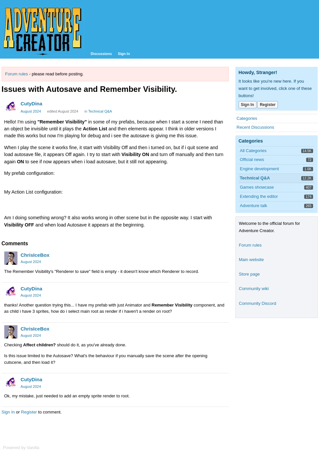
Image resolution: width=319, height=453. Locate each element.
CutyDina (31, 103)
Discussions (101, 54)
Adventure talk (253, 205)
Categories (247, 118)
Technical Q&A (100, 111)
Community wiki (254, 288)
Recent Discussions (255, 127)
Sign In (124, 54)
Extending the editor (259, 196)
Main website (251, 259)
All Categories (253, 150)
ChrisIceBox (35, 255)
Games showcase (257, 187)
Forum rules (16, 73)
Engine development (259, 168)
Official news (252, 159)
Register (29, 412)
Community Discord (257, 303)
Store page (249, 274)
